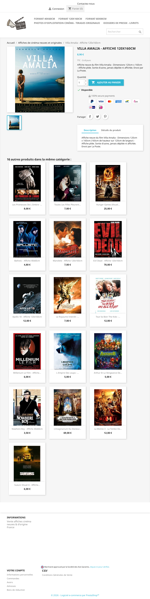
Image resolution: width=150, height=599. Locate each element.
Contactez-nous (86, 3)
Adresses (11, 586)
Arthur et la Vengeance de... (108, 372)
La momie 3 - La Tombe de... (108, 428)
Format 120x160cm (70, 18)
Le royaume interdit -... (67, 316)
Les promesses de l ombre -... (27, 204)
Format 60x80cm (96, 18)
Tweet (97, 116)
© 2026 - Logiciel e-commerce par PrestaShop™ (75, 595)
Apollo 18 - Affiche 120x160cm (27, 316)
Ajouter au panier (106, 82)
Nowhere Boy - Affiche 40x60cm (27, 428)
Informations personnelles (20, 574)
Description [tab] (90, 130)
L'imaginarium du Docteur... (67, 428)
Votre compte (16, 570)
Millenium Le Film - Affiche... (27, 372)
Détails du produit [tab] (111, 130)
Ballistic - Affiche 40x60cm (27, 260)
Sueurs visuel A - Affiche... (27, 485)
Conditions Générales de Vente (57, 575)
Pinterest (105, 116)
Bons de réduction (16, 589)
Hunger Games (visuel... (108, 204)
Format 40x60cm (44, 18)
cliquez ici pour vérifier (99, 567)
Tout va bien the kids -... (108, 316)
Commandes (13, 578)
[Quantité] (80, 82)
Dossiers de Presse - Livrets (121, 23)
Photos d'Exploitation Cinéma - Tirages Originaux (67, 23)
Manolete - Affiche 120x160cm (67, 260)
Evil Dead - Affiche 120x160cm (108, 260)
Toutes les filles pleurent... (67, 204)
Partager (90, 116)
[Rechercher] (124, 32)
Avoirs (10, 582)
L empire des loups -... (67, 372)
